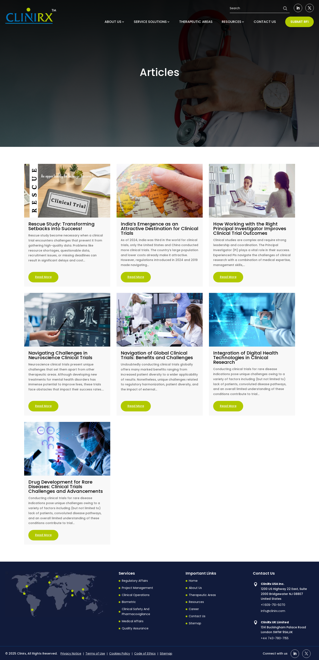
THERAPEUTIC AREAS (196, 21)
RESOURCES (231, 21)
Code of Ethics (145, 653)
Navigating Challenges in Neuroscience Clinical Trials (60, 355)
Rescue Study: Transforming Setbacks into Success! (61, 226)
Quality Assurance (135, 628)
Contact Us (197, 616)
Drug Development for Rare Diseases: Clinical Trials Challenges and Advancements (65, 486)
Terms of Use (95, 653)
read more (43, 277)
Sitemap (195, 623)
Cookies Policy (119, 653)
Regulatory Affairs (135, 581)
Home (193, 581)
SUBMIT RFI (299, 21)
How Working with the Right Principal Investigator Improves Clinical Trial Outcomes (249, 228)
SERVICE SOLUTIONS (150, 21)
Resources (196, 602)
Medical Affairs (132, 621)
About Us (195, 588)
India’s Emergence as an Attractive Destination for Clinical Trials (159, 228)
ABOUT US (113, 21)
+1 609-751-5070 (273, 605)
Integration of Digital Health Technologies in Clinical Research (245, 357)
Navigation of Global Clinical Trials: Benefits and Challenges (157, 355)
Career (194, 609)
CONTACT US (265, 21)
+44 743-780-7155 (275, 638)
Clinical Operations (136, 595)
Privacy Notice (70, 653)
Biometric (129, 602)
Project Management (137, 588)
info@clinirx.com (273, 611)
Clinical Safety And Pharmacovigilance (136, 611)
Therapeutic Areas (202, 595)
